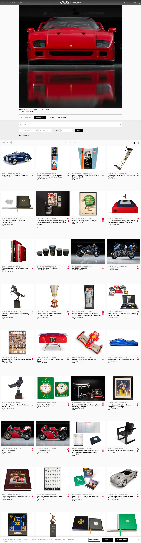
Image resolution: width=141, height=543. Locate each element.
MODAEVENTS (51, 526)
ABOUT (21, 521)
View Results (40, 17)
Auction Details (26, 17)
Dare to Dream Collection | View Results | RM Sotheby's (70, 2)
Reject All (107, 539)
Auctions (5, 2)
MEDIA (84, 521)
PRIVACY (115, 521)
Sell (29, 2)
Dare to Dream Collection (34, 9)
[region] (70, 540)
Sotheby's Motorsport (53, 528)
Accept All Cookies (121, 539)
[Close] (138, 540)
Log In (133, 2)
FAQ (48, 523)
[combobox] (28, 30)
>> (75, 42)
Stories (51, 17)
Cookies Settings (117, 523)
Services (127, 2)
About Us (21, 523)
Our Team (21, 524)
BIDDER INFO (62, 17)
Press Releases (87, 524)
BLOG (84, 526)
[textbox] (28, 30)
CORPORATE (50, 521)
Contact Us (22, 526)
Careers (49, 524)
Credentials (86, 523)
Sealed (12, 2)
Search (79, 29)
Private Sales (21, 2)
